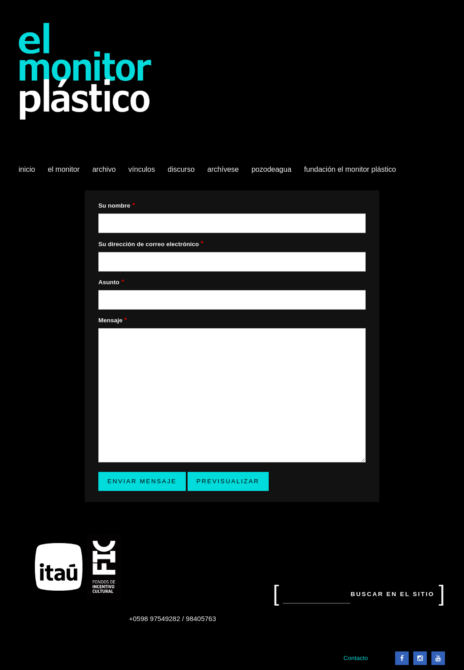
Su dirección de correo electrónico (148, 244)
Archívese (223, 169)
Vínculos (142, 172)
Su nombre (114, 205)
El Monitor (64, 172)
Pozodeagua (272, 172)
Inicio (27, 169)
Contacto (355, 658)
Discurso (181, 169)
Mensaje (110, 320)
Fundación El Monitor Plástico (350, 169)
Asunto (109, 282)
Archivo (105, 172)
